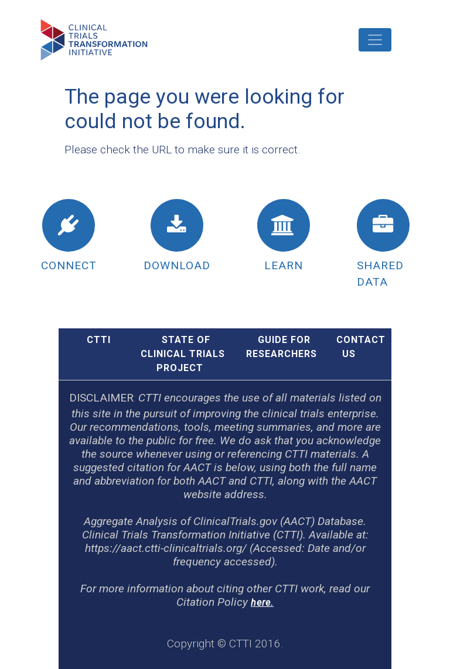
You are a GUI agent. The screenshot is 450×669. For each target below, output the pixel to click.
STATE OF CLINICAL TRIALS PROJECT (183, 353)
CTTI (99, 339)
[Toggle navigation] (375, 40)
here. (262, 602)
